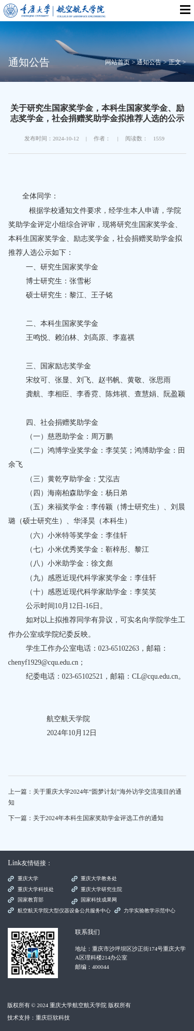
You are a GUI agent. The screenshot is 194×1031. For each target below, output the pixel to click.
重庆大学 (28, 878)
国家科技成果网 (99, 900)
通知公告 (149, 62)
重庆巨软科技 (53, 1017)
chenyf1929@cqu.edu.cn (43, 662)
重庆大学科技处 (36, 889)
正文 (175, 62)
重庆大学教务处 (99, 878)
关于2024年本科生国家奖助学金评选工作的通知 (98, 818)
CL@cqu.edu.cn (155, 676)
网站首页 (117, 62)
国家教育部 (30, 900)
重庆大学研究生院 (101, 889)
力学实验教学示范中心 (149, 910)
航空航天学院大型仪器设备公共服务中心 (64, 910)
